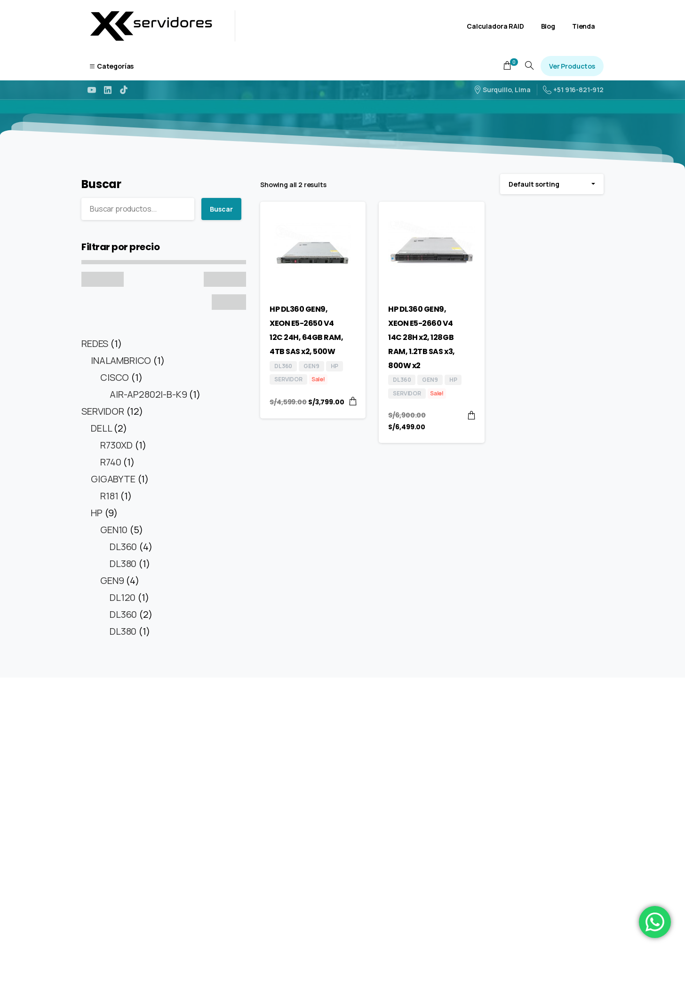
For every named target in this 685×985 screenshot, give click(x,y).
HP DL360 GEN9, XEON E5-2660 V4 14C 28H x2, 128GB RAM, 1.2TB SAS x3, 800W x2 (421, 337)
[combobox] (552, 184)
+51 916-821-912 (573, 90)
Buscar (101, 184)
